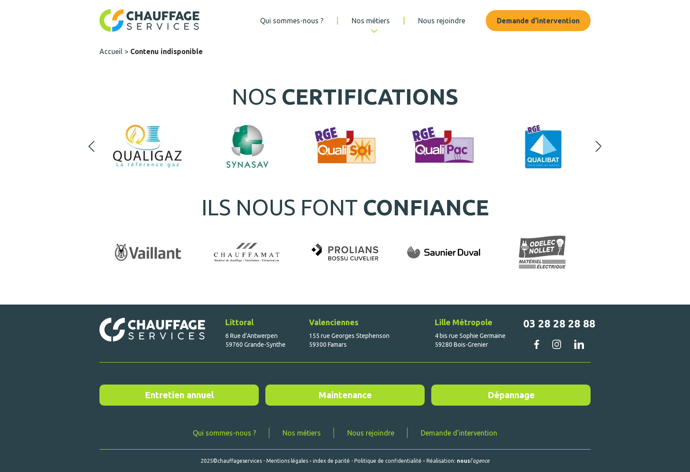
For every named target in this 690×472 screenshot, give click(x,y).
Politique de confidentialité (388, 461)
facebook (536, 344)
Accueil (110, 51)
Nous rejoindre (441, 21)
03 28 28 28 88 (559, 324)
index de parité (331, 461)
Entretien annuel (179, 395)
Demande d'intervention (538, 21)
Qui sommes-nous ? (291, 21)
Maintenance (345, 395)
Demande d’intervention (459, 433)
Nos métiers (371, 21)
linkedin (579, 344)
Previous (91, 146)
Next (598, 146)
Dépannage (511, 395)
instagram (556, 344)
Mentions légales (287, 461)
